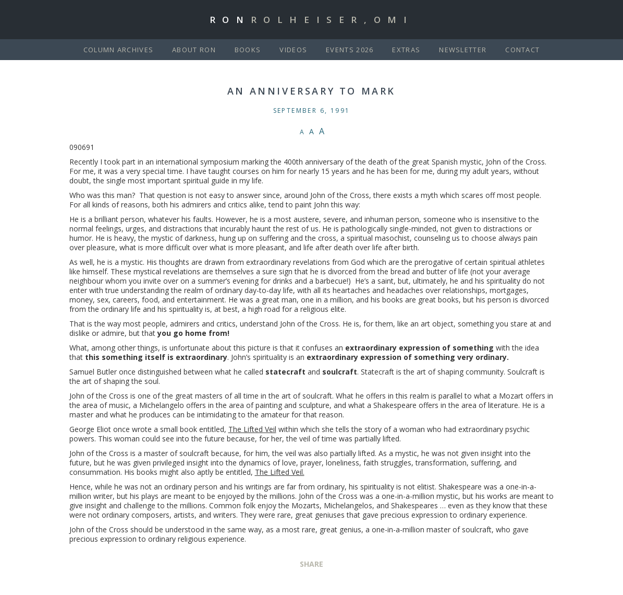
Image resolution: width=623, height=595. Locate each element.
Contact (522, 49)
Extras (406, 49)
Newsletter (462, 49)
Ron (312, 20)
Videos (293, 49)
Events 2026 (349, 49)
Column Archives (118, 49)
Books (248, 49)
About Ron (194, 49)
